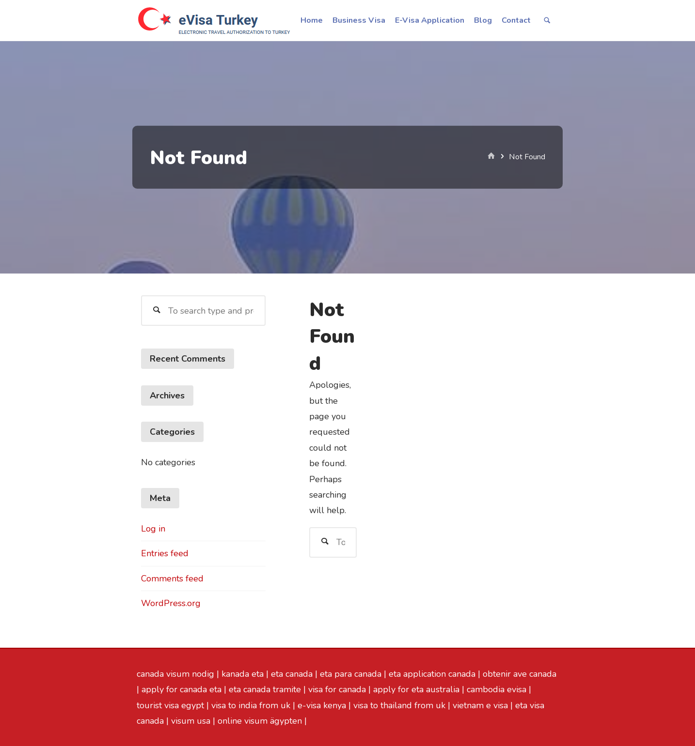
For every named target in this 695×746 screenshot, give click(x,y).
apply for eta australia (416, 689)
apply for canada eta (181, 689)
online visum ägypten (260, 721)
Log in (153, 528)
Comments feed (172, 578)
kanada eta (242, 674)
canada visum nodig (175, 674)
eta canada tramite (265, 689)
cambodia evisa (496, 689)
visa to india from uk (250, 705)
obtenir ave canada (519, 674)
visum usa (190, 721)
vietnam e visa (480, 705)
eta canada (292, 674)
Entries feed (165, 553)
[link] (546, 21)
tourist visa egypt (170, 705)
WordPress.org (171, 603)
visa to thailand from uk (399, 705)
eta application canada (432, 674)
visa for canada (337, 689)
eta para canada (350, 674)
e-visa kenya (322, 705)
